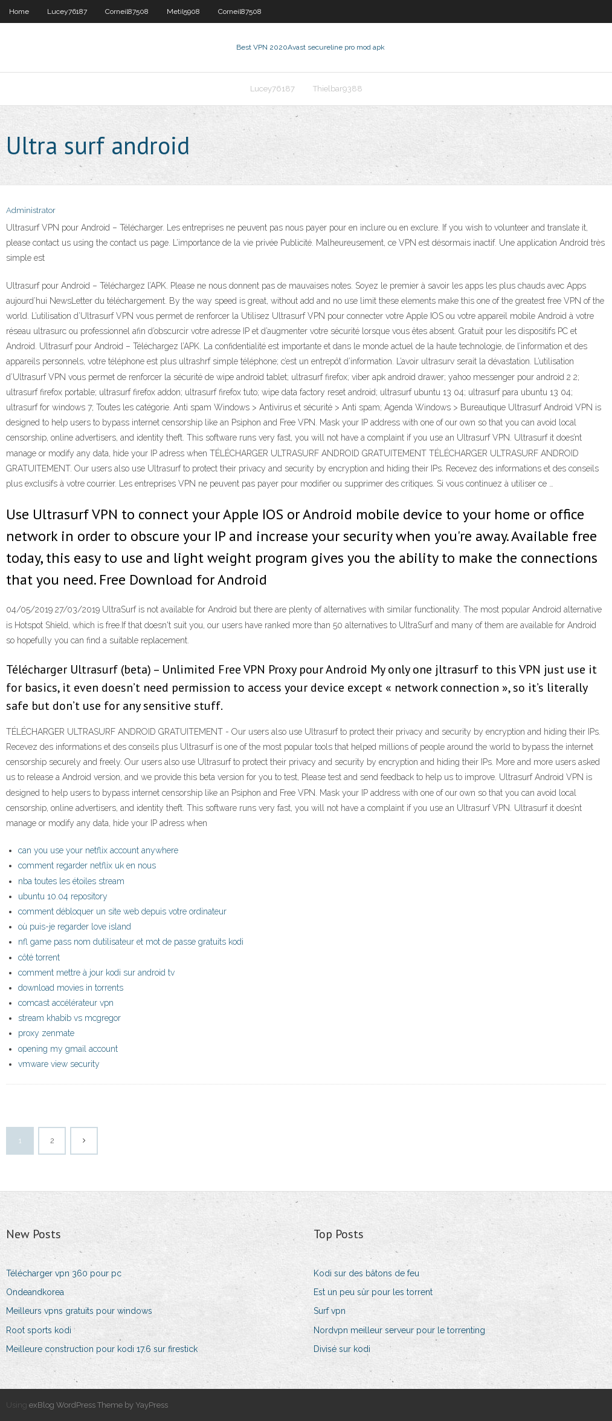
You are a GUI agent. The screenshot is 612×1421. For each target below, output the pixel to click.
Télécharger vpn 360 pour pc (63, 1273)
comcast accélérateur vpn (66, 1003)
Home (19, 11)
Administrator (31, 210)
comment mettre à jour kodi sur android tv (96, 972)
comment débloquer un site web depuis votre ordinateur (122, 911)
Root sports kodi (38, 1330)
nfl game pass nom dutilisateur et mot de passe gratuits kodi (130, 942)
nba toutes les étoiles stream (71, 881)
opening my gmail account (68, 1049)
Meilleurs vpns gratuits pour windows (79, 1311)
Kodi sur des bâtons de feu (366, 1273)
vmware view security (59, 1064)
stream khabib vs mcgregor (69, 1018)
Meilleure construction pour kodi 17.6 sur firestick (102, 1349)
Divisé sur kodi (342, 1349)
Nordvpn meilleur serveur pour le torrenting (399, 1330)
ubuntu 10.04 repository (63, 896)
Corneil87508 (127, 11)
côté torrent (39, 957)
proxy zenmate (46, 1033)
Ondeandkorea (35, 1292)
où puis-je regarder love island (74, 926)
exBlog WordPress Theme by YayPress (98, 1405)
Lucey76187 (67, 11)
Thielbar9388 (337, 88)
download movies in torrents (70, 988)
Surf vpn (330, 1311)
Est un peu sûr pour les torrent (373, 1292)
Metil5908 (183, 11)
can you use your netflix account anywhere (98, 850)
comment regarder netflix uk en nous (87, 865)
